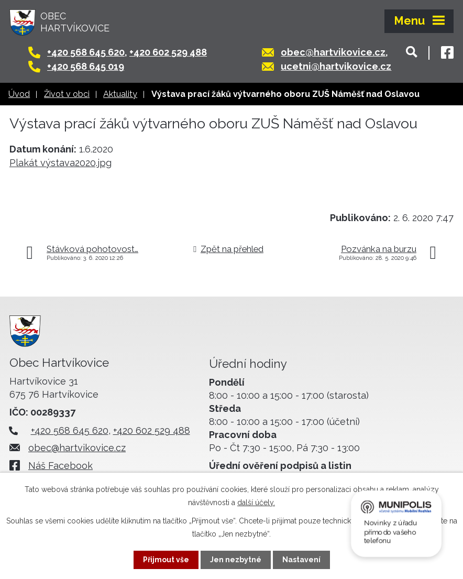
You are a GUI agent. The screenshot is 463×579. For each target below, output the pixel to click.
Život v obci (67, 94)
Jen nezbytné (235, 559)
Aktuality (120, 94)
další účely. (256, 502)
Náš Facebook (60, 465)
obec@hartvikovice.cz (333, 52)
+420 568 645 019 (85, 66)
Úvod (19, 94)
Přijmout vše (166, 559)
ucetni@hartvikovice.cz (336, 66)
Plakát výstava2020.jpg (60, 162)
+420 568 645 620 (86, 52)
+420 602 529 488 (168, 52)
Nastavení (301, 559)
